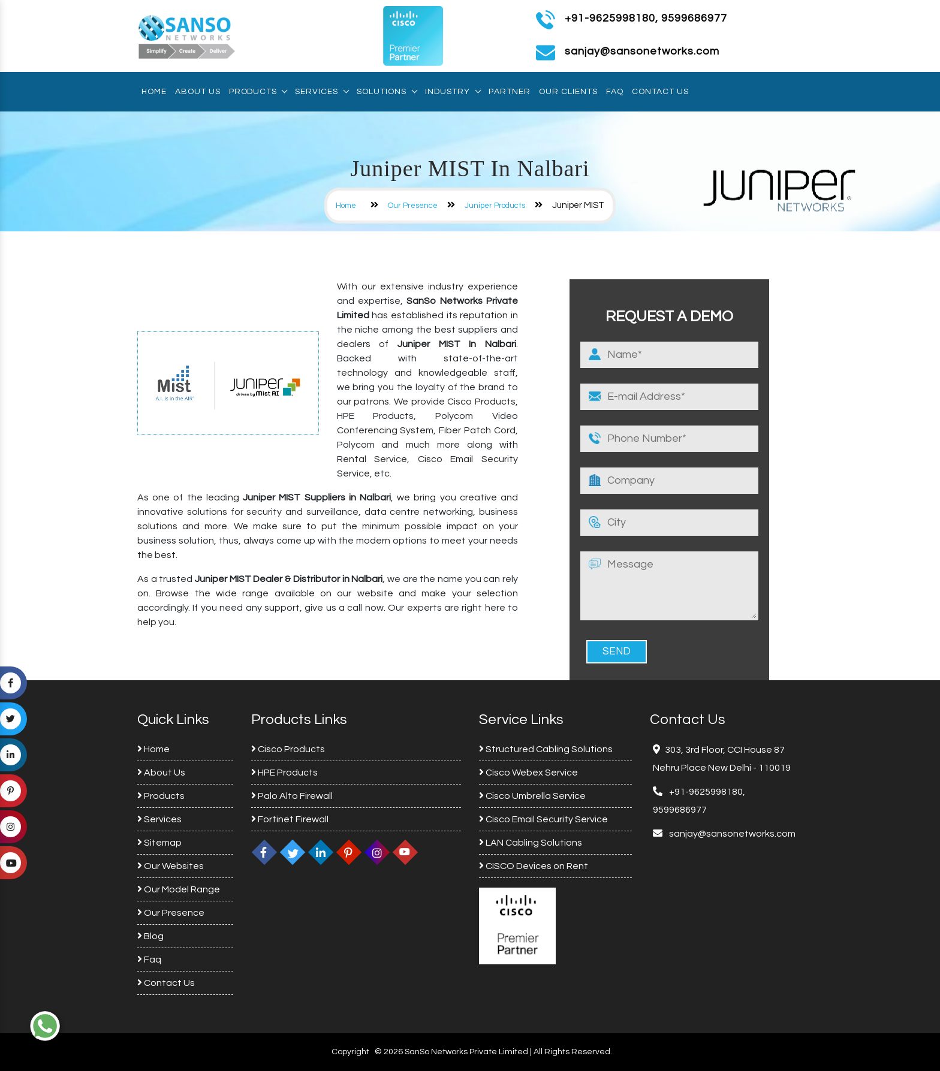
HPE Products (284, 772)
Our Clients (568, 92)
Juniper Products (495, 205)
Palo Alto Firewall (292, 796)
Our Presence (413, 205)
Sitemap (159, 842)
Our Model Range (178, 889)
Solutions (387, 92)
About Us (198, 92)
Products (258, 92)
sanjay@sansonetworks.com (731, 833)
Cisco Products (288, 749)
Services (321, 92)
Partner (510, 92)
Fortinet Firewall (290, 819)
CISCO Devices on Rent (533, 866)
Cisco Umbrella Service (532, 796)
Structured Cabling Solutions (546, 749)
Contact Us (660, 92)
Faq (614, 92)
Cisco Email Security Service (543, 819)
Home (154, 92)
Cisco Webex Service (528, 772)
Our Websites (170, 866)
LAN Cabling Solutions (530, 842)
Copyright (350, 1052)
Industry (452, 92)
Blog (150, 936)
